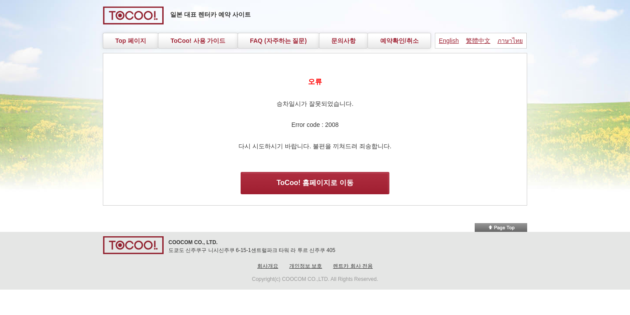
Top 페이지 (130, 40)
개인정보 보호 (305, 266)
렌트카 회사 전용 (353, 266)
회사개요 (267, 266)
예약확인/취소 (399, 40)
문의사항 (343, 40)
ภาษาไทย (510, 40)
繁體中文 (478, 40)
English (449, 40)
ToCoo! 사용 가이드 (198, 40)
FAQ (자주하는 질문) (278, 40)
